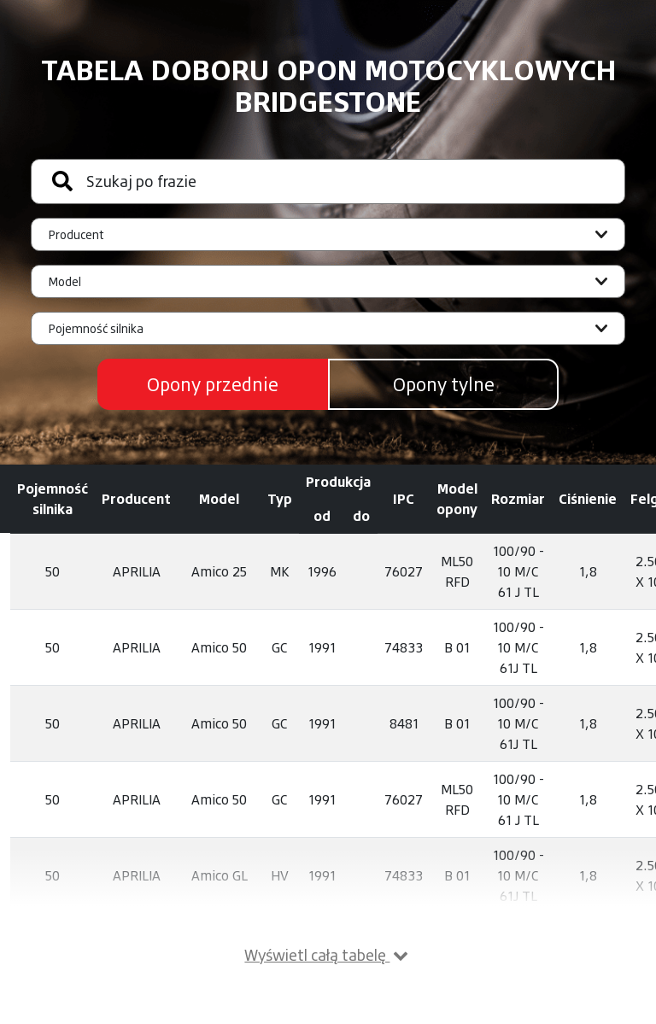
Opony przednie (212, 384)
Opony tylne (444, 384)
